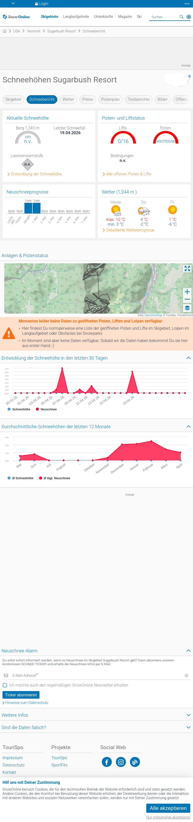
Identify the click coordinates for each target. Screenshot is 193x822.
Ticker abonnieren (21, 695)
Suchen (181, 17)
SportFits (59, 765)
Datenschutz (14, 765)
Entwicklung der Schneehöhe (36, 174)
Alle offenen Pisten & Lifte (128, 174)
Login (44, 3)
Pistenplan (110, 99)
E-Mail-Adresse (25, 675)
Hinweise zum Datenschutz (27, 703)
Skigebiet (13, 99)
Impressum (13, 757)
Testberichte (139, 99)
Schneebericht (42, 99)
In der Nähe (188, 17)
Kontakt (9, 772)
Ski (139, 17)
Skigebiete (49, 17)
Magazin (125, 17)
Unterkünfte (103, 17)
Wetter (68, 99)
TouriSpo (59, 757)
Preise (87, 99)
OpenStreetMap (153, 315)
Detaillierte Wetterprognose (130, 230)
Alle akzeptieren (168, 808)
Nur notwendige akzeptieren (168, 817)
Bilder (163, 99)
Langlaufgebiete (76, 17)
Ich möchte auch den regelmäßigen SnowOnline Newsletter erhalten (68, 685)
